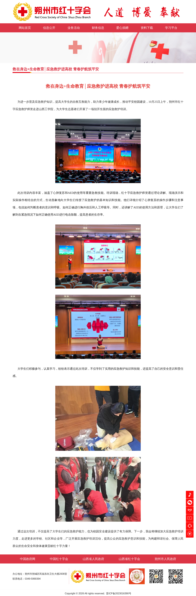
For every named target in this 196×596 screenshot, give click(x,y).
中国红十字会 (59, 559)
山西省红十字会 (129, 559)
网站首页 (25, 27)
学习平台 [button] (171, 27)
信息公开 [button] (49, 27)
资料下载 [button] (147, 27)
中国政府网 (27, 559)
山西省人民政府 (93, 559)
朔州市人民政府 (165, 559)
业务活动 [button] (74, 27)
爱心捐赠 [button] (122, 27)
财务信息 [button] (98, 27)
